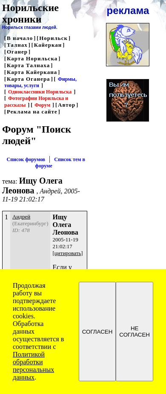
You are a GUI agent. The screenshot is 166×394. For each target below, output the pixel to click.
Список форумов (25, 159)
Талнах (17, 45)
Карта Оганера (28, 79)
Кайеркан (48, 45)
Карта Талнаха (28, 65)
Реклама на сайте (32, 111)
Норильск (53, 38)
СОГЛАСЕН (97, 332)
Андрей (21, 216)
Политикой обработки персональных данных (33, 366)
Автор (66, 105)
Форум (42, 105)
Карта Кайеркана (32, 72)
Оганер (17, 51)
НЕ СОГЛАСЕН (134, 331)
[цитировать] (67, 253)
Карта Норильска (32, 58)
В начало (20, 38)
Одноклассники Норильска (40, 92)
